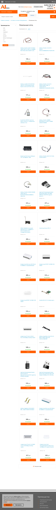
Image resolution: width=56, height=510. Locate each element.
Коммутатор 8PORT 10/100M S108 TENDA (28, 301)
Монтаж (42, 503)
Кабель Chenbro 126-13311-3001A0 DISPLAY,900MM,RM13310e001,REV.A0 (47, 49)
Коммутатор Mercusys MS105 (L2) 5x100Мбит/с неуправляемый (28, 265)
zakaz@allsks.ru (51, 8)
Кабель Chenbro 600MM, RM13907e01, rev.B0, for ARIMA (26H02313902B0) (46, 121)
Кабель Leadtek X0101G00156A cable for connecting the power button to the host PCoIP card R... (27, 85)
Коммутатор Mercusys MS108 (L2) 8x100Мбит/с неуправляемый (46, 409)
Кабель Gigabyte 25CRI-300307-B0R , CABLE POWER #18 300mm (27, 409)
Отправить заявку (38, 6)
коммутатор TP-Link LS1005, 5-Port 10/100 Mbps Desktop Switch (27, 337)
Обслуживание (43, 501)
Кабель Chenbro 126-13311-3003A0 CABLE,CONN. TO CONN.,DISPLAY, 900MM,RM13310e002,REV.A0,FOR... (47, 86)
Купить (28, 63)
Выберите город (28, 6)
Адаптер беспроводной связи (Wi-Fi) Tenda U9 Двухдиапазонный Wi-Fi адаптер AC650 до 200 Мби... (28, 374)
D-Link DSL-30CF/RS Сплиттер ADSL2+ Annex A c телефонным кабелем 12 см (27, 121)
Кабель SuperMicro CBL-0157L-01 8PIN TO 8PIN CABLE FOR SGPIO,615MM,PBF (46, 338)
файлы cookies (17, 496)
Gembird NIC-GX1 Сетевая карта (46, 300)
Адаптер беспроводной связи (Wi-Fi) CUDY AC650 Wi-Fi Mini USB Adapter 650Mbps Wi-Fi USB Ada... (46, 374)
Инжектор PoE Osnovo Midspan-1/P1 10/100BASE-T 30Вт (27, 156)
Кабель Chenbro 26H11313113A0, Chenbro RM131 (46, 156)
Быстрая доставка (44, 507)
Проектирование (44, 505)
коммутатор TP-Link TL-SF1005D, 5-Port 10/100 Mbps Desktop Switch (28, 446)
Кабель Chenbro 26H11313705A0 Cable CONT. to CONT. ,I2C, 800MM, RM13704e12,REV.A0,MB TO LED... (28, 49)
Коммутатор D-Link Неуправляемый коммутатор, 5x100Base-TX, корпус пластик (47, 446)
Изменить (23, 15)
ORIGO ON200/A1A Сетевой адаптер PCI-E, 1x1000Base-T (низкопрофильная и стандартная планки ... (26, 230)
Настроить (18, 505)
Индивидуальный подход (46, 499)
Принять (8, 505)
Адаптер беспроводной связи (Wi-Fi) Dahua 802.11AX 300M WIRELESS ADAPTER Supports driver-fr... (46, 194)
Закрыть (32, 15)
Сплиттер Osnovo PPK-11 (45, 228)
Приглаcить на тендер (10, 1)
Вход (54, 1)
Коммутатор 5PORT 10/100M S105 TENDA (46, 265)
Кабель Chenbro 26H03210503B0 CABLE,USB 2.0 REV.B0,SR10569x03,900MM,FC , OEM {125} (27, 194)
